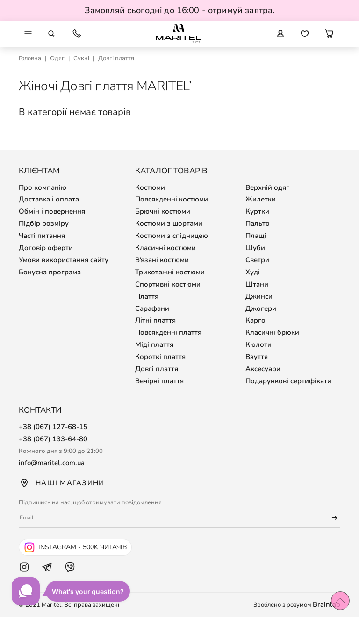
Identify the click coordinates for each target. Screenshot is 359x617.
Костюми (150, 187)
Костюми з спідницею (171, 235)
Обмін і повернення (52, 211)
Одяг (57, 58)
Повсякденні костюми (171, 199)
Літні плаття (155, 320)
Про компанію (42, 187)
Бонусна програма (50, 272)
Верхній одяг (267, 187)
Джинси (259, 296)
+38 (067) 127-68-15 (53, 426)
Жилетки (260, 199)
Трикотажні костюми (170, 272)
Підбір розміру (44, 223)
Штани (256, 284)
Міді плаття (154, 344)
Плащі (255, 235)
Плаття (146, 296)
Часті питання (42, 235)
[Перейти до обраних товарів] (304, 33)
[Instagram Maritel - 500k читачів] (75, 547)
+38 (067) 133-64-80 (53, 439)
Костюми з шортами (168, 223)
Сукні (81, 58)
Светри (257, 260)
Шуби (255, 247)
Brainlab (326, 604)
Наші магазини (61, 482)
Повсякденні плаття (168, 332)
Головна (30, 58)
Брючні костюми (162, 211)
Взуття (256, 356)
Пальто (257, 223)
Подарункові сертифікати (288, 381)
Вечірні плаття (159, 381)
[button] (329, 33)
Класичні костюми (165, 247)
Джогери (260, 308)
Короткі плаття (160, 356)
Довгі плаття (156, 368)
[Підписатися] (330, 518)
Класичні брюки (272, 332)
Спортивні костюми (168, 284)
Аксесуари (262, 368)
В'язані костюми (162, 260)
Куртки (257, 211)
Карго (255, 320)
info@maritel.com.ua (52, 462)
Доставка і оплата (49, 199)
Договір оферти (46, 247)
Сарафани (152, 308)
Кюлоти (258, 344)
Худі (252, 272)
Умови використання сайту (63, 260)
